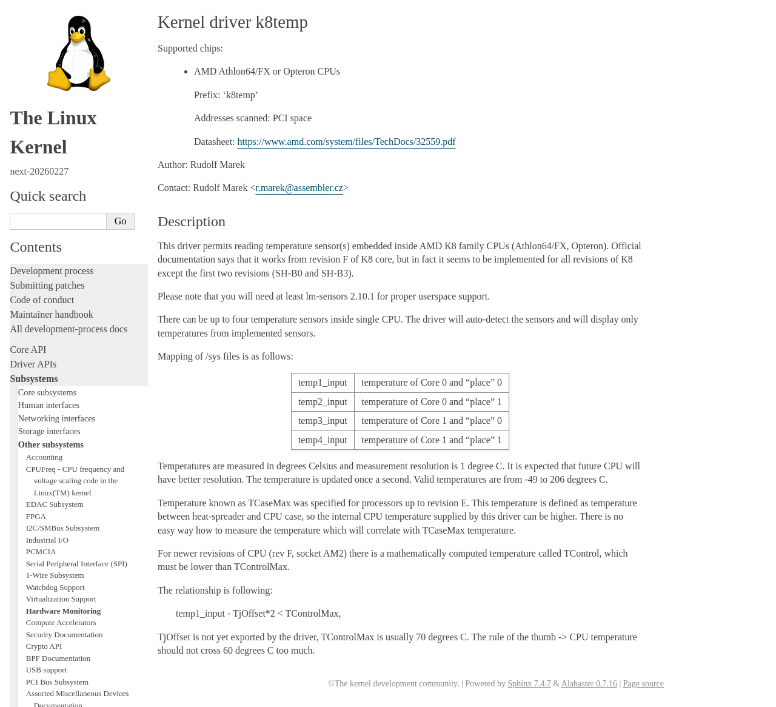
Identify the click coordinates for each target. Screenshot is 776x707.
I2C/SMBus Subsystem (63, 108)
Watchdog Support (55, 167)
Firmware (28, 571)
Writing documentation (54, 369)
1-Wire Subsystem (55, 155)
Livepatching (35, 457)
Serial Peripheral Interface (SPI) (76, 144)
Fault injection (38, 442)
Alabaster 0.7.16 (589, 683)
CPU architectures (45, 606)
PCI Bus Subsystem (57, 262)
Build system (35, 506)
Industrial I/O (47, 120)
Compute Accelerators (61, 202)
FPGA (36, 96)
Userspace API (38, 550)
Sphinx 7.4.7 (528, 683)
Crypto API (44, 226)
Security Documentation (64, 214)
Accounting (44, 37)
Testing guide (36, 399)
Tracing (24, 428)
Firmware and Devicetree (59, 585)
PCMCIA (41, 131)
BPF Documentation (58, 238)
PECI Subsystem (52, 297)
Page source (643, 683)
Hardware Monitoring (63, 191)
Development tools (46, 384)
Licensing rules (39, 355)
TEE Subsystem (51, 321)
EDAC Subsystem (55, 84)
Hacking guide (38, 413)
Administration (39, 492)
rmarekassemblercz (299, 188)
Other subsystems (51, 25)
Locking (26, 334)
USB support (46, 250)
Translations (34, 647)
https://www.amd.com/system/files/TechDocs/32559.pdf (347, 141)
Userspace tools (40, 536)
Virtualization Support (61, 179)
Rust (18, 471)
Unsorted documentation (57, 627)
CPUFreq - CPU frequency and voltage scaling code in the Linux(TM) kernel (75, 61)
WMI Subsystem (52, 309)
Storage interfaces (49, 11)
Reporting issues (42, 521)
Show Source (35, 696)
